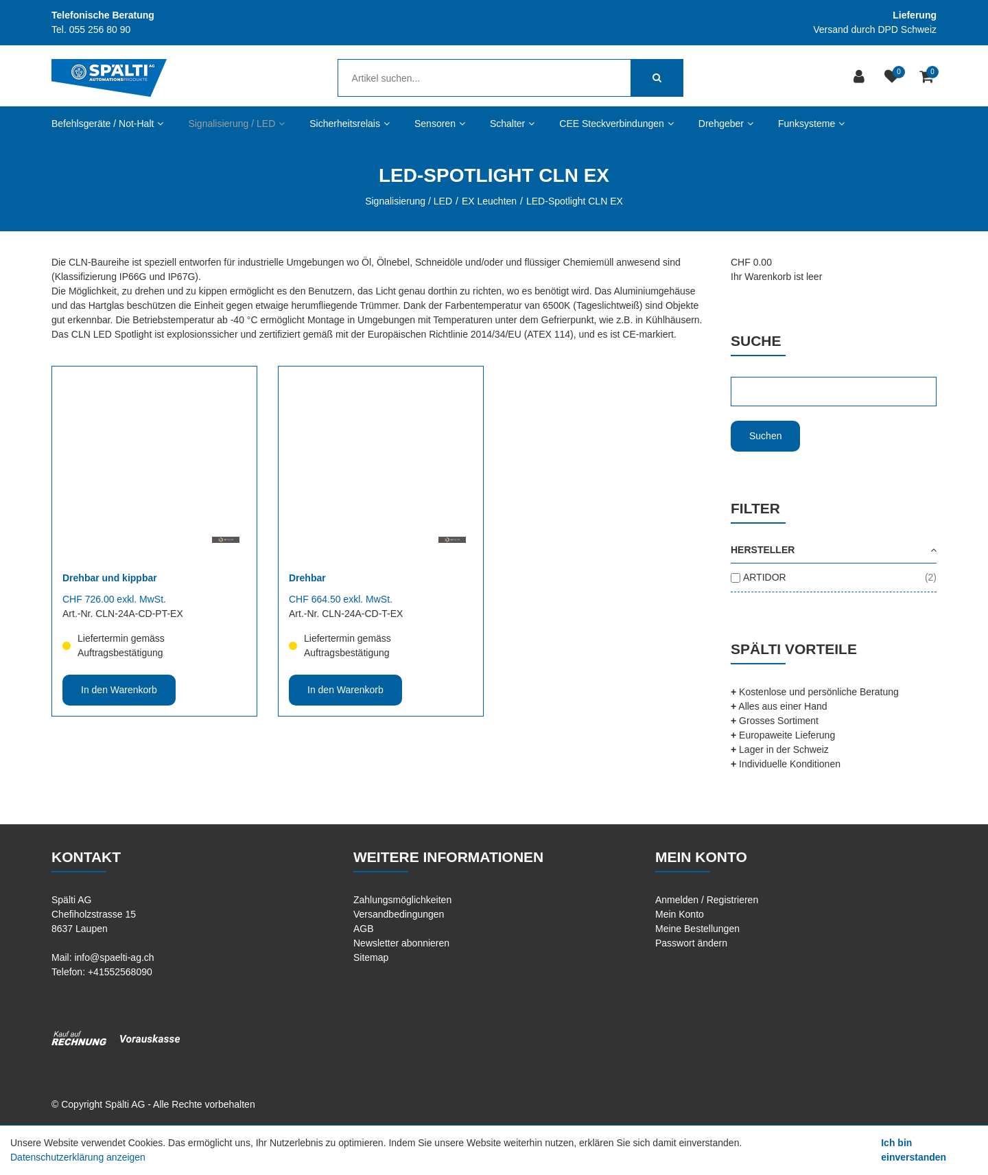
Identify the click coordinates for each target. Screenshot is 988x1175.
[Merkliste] (893, 78)
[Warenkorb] (928, 78)
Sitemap (370, 957)
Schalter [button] (512, 123)
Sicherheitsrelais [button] (349, 123)
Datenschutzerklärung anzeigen (77, 1157)
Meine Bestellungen (697, 928)
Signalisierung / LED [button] (236, 123)
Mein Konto (679, 914)
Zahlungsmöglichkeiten (402, 899)
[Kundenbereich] (861, 78)
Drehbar (307, 577)
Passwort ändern (691, 943)
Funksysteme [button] (811, 123)
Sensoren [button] (439, 123)
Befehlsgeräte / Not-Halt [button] (107, 123)
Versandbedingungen (398, 914)
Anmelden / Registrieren (706, 899)
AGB (363, 928)
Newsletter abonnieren (401, 943)
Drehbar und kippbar (109, 577)
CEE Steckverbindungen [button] (616, 123)
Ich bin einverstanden (913, 1150)
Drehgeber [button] (725, 123)
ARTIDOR (764, 577)
